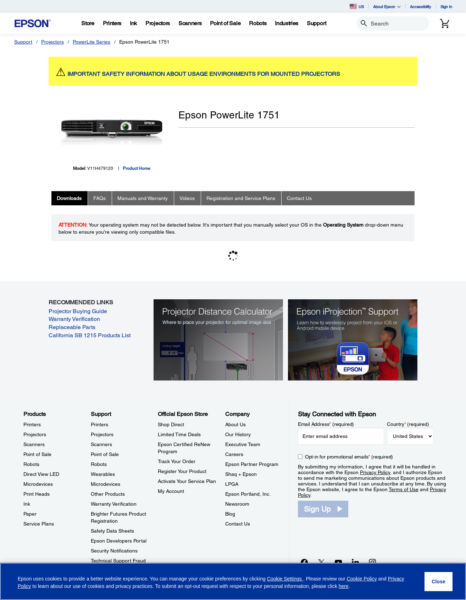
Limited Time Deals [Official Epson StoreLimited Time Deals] (179, 434)
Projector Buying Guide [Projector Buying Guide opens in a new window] (78, 311)
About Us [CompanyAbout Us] (235, 424)
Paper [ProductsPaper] (30, 514)
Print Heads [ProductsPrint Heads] (36, 494)
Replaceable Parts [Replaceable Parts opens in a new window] (72, 327)
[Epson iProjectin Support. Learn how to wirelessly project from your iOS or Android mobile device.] (352, 339)
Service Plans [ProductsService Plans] (38, 524)
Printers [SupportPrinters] (99, 424)
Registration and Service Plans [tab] (240, 198)
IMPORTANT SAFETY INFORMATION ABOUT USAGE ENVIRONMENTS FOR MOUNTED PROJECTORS (203, 74)
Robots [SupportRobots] (99, 464)
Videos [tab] (187, 198)
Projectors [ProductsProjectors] (34, 434)
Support (23, 42)
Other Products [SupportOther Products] (108, 494)
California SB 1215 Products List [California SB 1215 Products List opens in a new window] (90, 335)
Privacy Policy (375, 472)
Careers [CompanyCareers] (234, 454)
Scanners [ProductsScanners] (34, 444)
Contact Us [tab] (299, 198)
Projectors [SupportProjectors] (102, 434)
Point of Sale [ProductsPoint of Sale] (37, 454)
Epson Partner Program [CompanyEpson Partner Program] (251, 464)
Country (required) (408, 424)
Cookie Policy (362, 579)
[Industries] (286, 23)
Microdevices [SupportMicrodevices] (105, 484)
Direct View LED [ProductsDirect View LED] (41, 474)
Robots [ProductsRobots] (31, 464)
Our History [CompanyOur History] (238, 434)
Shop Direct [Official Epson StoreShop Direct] (171, 424)
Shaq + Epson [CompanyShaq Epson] (241, 474)
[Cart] (445, 23)
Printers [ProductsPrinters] (32, 424)
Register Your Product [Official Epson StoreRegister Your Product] (182, 471)
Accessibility (420, 6)
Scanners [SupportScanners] (101, 444)
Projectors (52, 42)
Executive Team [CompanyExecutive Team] (242, 444)
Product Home (136, 168)
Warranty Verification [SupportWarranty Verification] (114, 504)
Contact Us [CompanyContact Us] (237, 524)
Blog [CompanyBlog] (230, 514)
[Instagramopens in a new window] (372, 562)
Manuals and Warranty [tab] (142, 198)
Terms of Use (403, 489)
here (344, 586)
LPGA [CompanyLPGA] (231, 484)
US (357, 6)
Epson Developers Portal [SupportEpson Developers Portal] (118, 541)
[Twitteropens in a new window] (321, 562)
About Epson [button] (387, 6)
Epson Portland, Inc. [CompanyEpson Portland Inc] (248, 494)
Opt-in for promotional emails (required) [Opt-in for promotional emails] (349, 457)
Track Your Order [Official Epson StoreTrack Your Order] (176, 461)
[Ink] (133, 23)
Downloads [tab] (69, 198)
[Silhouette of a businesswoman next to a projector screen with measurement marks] (218, 339)
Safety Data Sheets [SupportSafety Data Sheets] (112, 531)
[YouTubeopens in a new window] (338, 562)
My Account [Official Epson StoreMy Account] (171, 491)
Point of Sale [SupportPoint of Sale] (105, 454)
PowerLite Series (91, 42)
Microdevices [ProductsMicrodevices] (38, 484)
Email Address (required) (326, 424)
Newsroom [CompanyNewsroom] (237, 504)
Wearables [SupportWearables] (103, 474)
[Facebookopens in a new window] (304, 562)
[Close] (439, 581)
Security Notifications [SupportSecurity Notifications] (114, 551)
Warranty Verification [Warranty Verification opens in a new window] (74, 319)
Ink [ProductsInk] (26, 504)
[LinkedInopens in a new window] (355, 562)
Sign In (446, 6)
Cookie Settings (285, 579)
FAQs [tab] (99, 198)
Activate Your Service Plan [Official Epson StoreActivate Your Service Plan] (187, 481)
